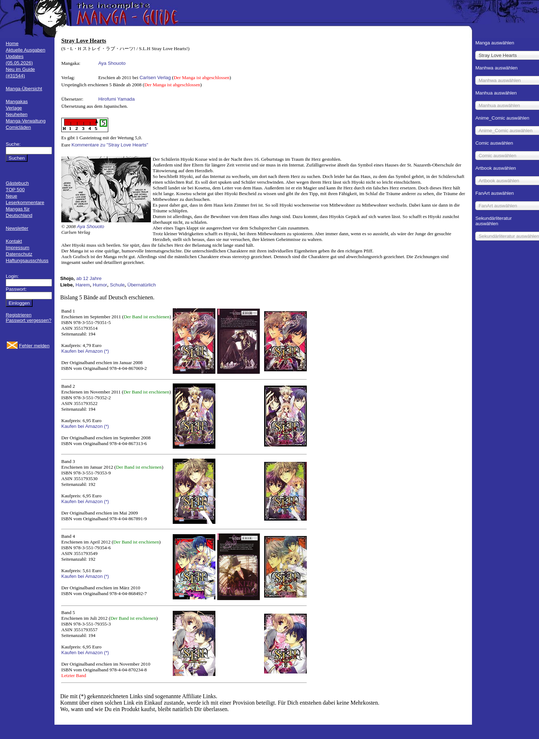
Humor (100, 285)
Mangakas (17, 101)
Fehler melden (34, 345)
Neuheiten (17, 114)
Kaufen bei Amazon (82, 351)
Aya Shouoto (111, 63)
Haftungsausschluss (27, 260)
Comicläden (18, 127)
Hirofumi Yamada (116, 99)
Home (12, 43)
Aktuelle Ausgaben (25, 50)
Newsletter (17, 228)
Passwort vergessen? (28, 320)
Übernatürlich (142, 285)
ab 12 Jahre (88, 278)
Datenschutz (19, 254)
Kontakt (14, 241)
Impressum (17, 247)
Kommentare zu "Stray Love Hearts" (110, 145)
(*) (106, 351)
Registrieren (19, 315)
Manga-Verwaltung (26, 121)
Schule (117, 285)
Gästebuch (17, 183)
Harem (83, 285)
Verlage (14, 108)
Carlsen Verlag (155, 77)
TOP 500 (15, 189)
